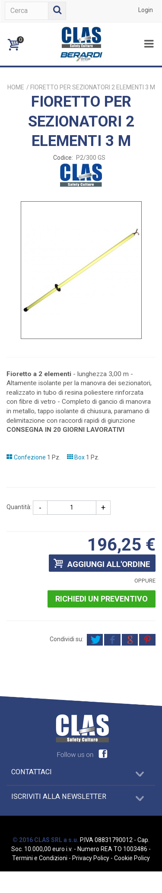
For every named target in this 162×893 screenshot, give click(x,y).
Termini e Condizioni (39, 858)
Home (15, 87)
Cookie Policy (132, 858)
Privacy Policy (90, 858)
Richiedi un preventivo (101, 598)
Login (145, 9)
